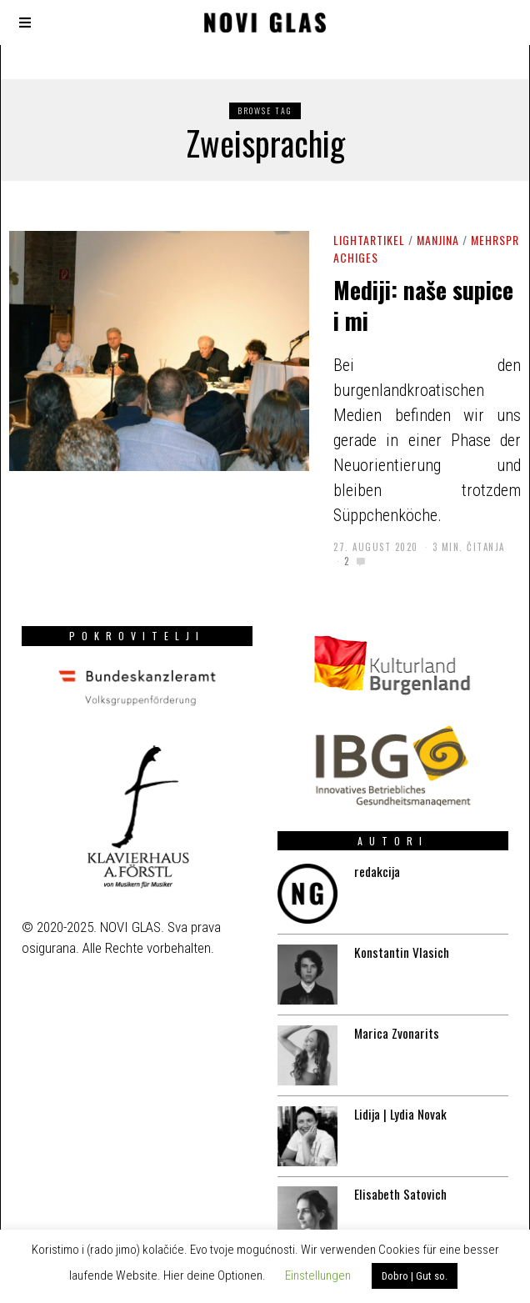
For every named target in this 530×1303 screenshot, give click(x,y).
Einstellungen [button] (318, 1275)
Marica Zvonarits (392, 1016)
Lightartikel (369, 239)
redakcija (371, 848)
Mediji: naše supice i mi (423, 305)
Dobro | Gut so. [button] (415, 1276)
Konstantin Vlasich (397, 932)
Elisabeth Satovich (396, 1184)
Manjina (438, 239)
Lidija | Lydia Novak (397, 1100)
